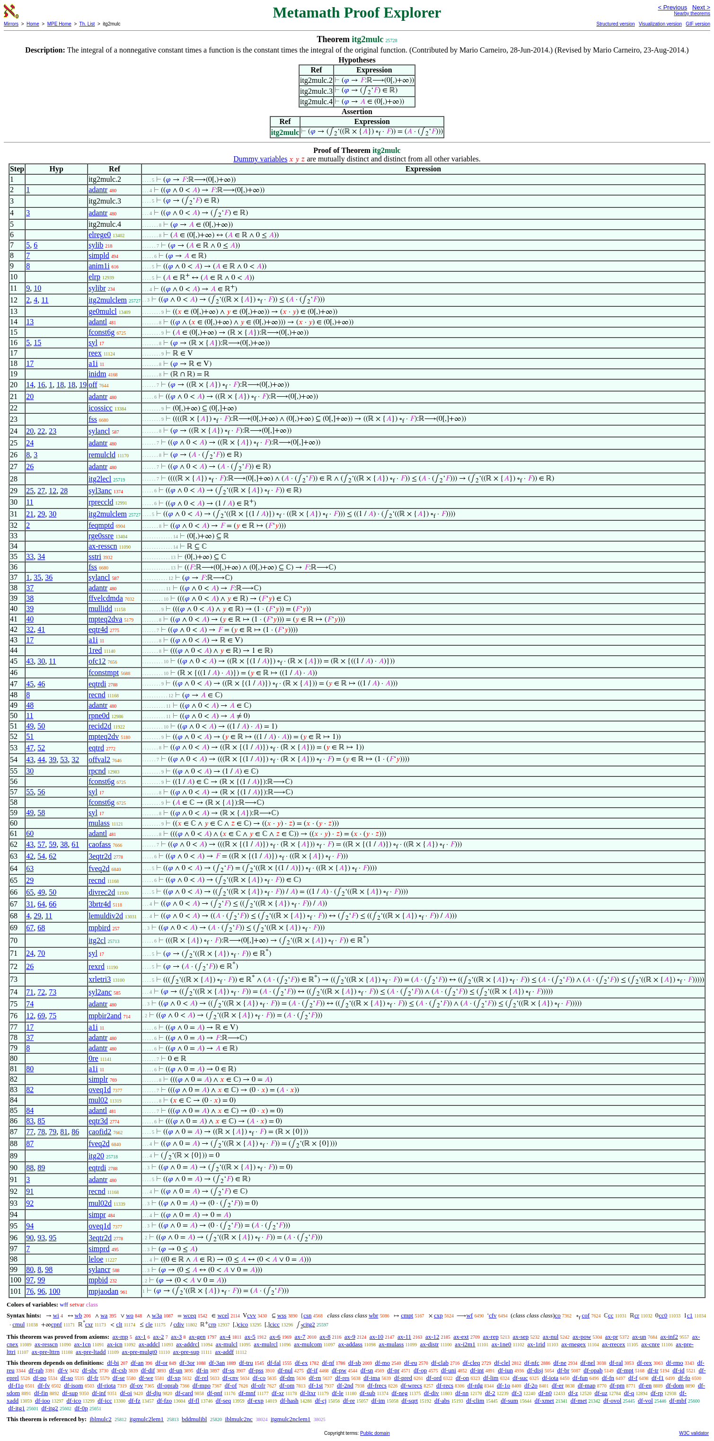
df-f (633, 1377)
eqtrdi (97, 684)
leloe (95, 1259)
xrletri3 (99, 979)
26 (30, 467)
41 (41, 629)
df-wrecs (411, 1385)
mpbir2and (104, 1016)
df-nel (588, 1362)
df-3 (516, 1393)
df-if (312, 1370)
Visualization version (660, 24)
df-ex (301, 1362)
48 (30, 705)
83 (30, 1121)
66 (52, 904)
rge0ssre (101, 536)
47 (30, 748)
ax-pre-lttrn (46, 1351)
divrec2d (101, 892)
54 (41, 856)
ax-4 (225, 1336)
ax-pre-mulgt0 (139, 1351)
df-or (161, 1362)
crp (212, 1324)
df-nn (461, 1393)
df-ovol (612, 1400)
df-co (259, 1377)
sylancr (99, 1269)
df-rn (315, 1377)
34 (41, 556)
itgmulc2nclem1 (290, 1419)
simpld (98, 255)
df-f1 (658, 1377)
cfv (493, 1315)
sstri (94, 556)
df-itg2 (49, 1408)
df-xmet (544, 1400)
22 (41, 431)
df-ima (371, 1377)
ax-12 (432, 1336)
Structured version (615, 24)
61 (75, 844)
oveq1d (99, 1089)
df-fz (134, 1400)
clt (119, 1324)
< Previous (672, 7)
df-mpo (202, 1385)
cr (637, 1315)
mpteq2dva (105, 619)
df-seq (223, 1400)
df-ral (616, 1362)
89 (41, 1168)
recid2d (99, 726)
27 (41, 491)
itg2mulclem (107, 300)
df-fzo (164, 1400)
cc (611, 1315)
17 (30, 363)
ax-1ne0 (501, 1344)
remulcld (101, 455)
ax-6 (275, 1336)
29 (41, 514)
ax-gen (197, 1336)
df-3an (217, 1362)
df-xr (278, 1393)
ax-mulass (391, 1344)
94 (30, 1226)
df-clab (440, 1362)
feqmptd (101, 525)
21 (30, 514)
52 (41, 748)
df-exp (255, 1400)
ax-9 (349, 1336)
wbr (373, 1315)
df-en (645, 1385)
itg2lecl (99, 479)
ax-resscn (102, 546)
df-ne (559, 1362)
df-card (184, 1393)
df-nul (285, 1370)
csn (307, 1315)
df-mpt (625, 1370)
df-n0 (545, 1393)
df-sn (367, 1370)
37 (30, 588)
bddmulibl (194, 1419)
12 (52, 491)
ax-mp (120, 1336)
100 (54, 1291)
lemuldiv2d (105, 916)
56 (41, 792)
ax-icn (114, 1344)
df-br (563, 1370)
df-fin (41, 1393)
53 (64, 760)
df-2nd (345, 1385)
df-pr (393, 1370)
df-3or (187, 1362)
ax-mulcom (308, 1344)
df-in (202, 1370)
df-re (349, 1400)
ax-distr (429, 1344)
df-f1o (16, 1385)
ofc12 (97, 661)
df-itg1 (16, 1408)
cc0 (663, 1315)
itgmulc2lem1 (147, 1419)
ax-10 (377, 1336)
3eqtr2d (100, 856)
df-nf (328, 1362)
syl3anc (100, 491)
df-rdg (475, 1385)
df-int (477, 1370)
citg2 (309, 1324)
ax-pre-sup (186, 1351)
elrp (94, 277)
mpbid (98, 1280)
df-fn (608, 1377)
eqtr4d (98, 629)
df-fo (684, 1377)
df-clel (502, 1362)
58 (41, 813)
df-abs (442, 1400)
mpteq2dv (103, 736)
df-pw (339, 1370)
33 (30, 556)
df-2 (490, 1393)
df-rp (657, 1393)
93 (41, 1238)
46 (41, 684)
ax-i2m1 (465, 1344)
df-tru (246, 1362)
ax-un (639, 1336)
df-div (431, 1393)
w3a (157, 1315)
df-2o (531, 1385)
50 (41, 726)
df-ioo (42, 1400)
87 (30, 1143)
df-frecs (377, 1385)
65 (30, 892)
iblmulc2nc (239, 1419)
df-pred (403, 1377)
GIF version (698, 24)
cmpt (407, 1315)
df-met (579, 1400)
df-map (587, 1385)
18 (60, 385)
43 (30, 661)
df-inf (99, 1393)
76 (30, 1291)
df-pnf (214, 1393)
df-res (342, 1377)
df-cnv (230, 1377)
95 (52, 1238)
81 (64, 1132)
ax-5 (250, 1336)
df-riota (106, 1385)
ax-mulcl (227, 1344)
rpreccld (100, 502)
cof (586, 1315)
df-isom (73, 1385)
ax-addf (224, 1351)
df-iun (505, 1370)
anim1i (98, 266)
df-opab (592, 1370)
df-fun (580, 1377)
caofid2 (99, 1132)
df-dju (153, 1393)
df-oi (126, 1393)
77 (30, 1132)
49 (30, 726)
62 (52, 856)
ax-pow (582, 1336)
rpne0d (98, 716)
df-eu (410, 1362)
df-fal (274, 1362)
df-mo (382, 1362)
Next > (701, 7)
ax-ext (460, 1336)
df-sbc (89, 1370)
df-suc (520, 1377)
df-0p (81, 1408)
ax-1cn (82, 1344)
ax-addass (350, 1344)
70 (41, 953)
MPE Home (59, 24)
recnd (97, 695)
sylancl (99, 431)
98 (49, 1269)
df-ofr (258, 1385)
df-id (678, 1370)
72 (41, 992)
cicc (275, 1324)
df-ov (136, 1385)
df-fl (193, 1400)
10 (37, 288)
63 (30, 868)
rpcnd (97, 771)
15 (37, 342)
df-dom (675, 1385)
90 (30, 1238)
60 (30, 833)
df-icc (104, 1400)
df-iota (550, 1377)
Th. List (87, 24)
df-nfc (531, 1362)
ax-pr (611, 1336)
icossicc (100, 408)
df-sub (367, 1393)
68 (41, 928)
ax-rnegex (573, 1344)
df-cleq (471, 1362)
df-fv (44, 1385)
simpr (97, 1214)
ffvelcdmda (105, 598)
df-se (119, 1377)
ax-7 (299, 1336)
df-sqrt (409, 1400)
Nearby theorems (692, 13)
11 (44, 300)
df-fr (92, 1377)
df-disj (535, 1370)
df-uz (600, 1393)
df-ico (74, 1400)
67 (30, 928)
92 (30, 1203)
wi (56, 1315)
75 (52, 1016)
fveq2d (98, 868)
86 (75, 1132)
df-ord (434, 1377)
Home (32, 24)
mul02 (98, 1100)
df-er (558, 1385)
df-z (573, 1393)
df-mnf (247, 1393)
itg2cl (97, 940)
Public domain (375, 1433)
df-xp (174, 1377)
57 (41, 844)
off (92, 385)
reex (95, 353)
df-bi (113, 1362)
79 (52, 1132)
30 (52, 514)
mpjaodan (103, 1291)
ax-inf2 (669, 1336)
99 (41, 1280)
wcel (223, 1315)
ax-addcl (149, 1344)
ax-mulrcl (266, 1344)
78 (41, 1132)
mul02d (100, 1203)
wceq (189, 1315)
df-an (137, 1362)
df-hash (289, 1400)
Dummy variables (260, 159)
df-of (231, 1385)
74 (30, 1004)
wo (129, 1315)
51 (30, 736)
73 (52, 992)
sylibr (97, 288)
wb (78, 1315)
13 (30, 322)
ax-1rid (537, 1344)
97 (30, 1280)
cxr (89, 1324)
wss (282, 1315)
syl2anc (100, 992)
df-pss (256, 1370)
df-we (146, 1377)
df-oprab (167, 1385)
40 (30, 619)
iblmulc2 (100, 1419)
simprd (98, 1249)
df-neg (400, 1393)
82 (30, 1089)
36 (49, 577)
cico (243, 1324)
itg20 (96, 1156)
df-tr (652, 1370)
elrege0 (99, 235)
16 (41, 385)
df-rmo (674, 1362)
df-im (378, 1400)
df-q (629, 1393)
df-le (338, 1393)
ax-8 (324, 1336)
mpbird (99, 928)
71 (30, 992)
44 (41, 760)
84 (30, 1110)
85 (41, 1121)
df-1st (316, 1385)
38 (30, 598)
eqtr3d (98, 1121)
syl (92, 342)
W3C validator (694, 1433)
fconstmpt (103, 672)
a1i (93, 363)
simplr (98, 1079)
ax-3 (176, 1336)
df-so (67, 1377)
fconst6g (101, 332)
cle (148, 1324)
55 (30, 792)
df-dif (148, 1370)
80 (30, 1069)
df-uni (448, 1370)
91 (30, 1191)
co (557, 1315)
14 (30, 385)
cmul (18, 1324)
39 (30, 609)
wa (103, 1315)
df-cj (321, 1400)
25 (30, 491)
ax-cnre (650, 1344)
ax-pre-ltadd (91, 1351)
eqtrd (96, 748)
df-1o (503, 1385)
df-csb (119, 1370)
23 (52, 431)
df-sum (509, 1400)
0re (93, 1058)
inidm (97, 374)
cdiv (179, 1324)
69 (41, 1016)
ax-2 (158, 1336)
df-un (175, 1370)
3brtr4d (99, 904)
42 (30, 856)
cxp (438, 1315)
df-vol (645, 1400)
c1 (690, 1315)
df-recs (444, 1385)
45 (30, 684)
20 (30, 396)
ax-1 (140, 1336)
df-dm (287, 1377)
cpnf (56, 1324)
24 (30, 443)
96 (41, 1291)
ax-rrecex (613, 1344)
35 (37, 577)
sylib (95, 245)
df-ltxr (308, 1393)
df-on (462, 1377)
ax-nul (550, 1336)
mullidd (100, 609)
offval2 (99, 760)
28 (64, 491)
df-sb (354, 1362)
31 (30, 904)
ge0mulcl (102, 311)
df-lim (491, 1377)
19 (83, 385)
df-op (420, 1370)
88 (30, 1168)
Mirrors (11, 24)
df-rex (644, 1362)
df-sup (70, 1393)
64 (41, 904)
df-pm (617, 1385)
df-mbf (678, 1400)
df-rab (36, 1370)
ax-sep (520, 1336)
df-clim (475, 1400)
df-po (39, 1377)
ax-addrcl (187, 1344)
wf (469, 1315)
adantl (97, 322)
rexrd (96, 966)
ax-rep (490, 1336)
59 (52, 844)
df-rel (201, 1377)
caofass (99, 844)
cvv (251, 1315)
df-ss (228, 1370)
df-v (63, 1370)
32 (30, 629)
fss (92, 419)
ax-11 (404, 1336)
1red (95, 650)
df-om (286, 1385)
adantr (97, 190)
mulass (98, 823)
